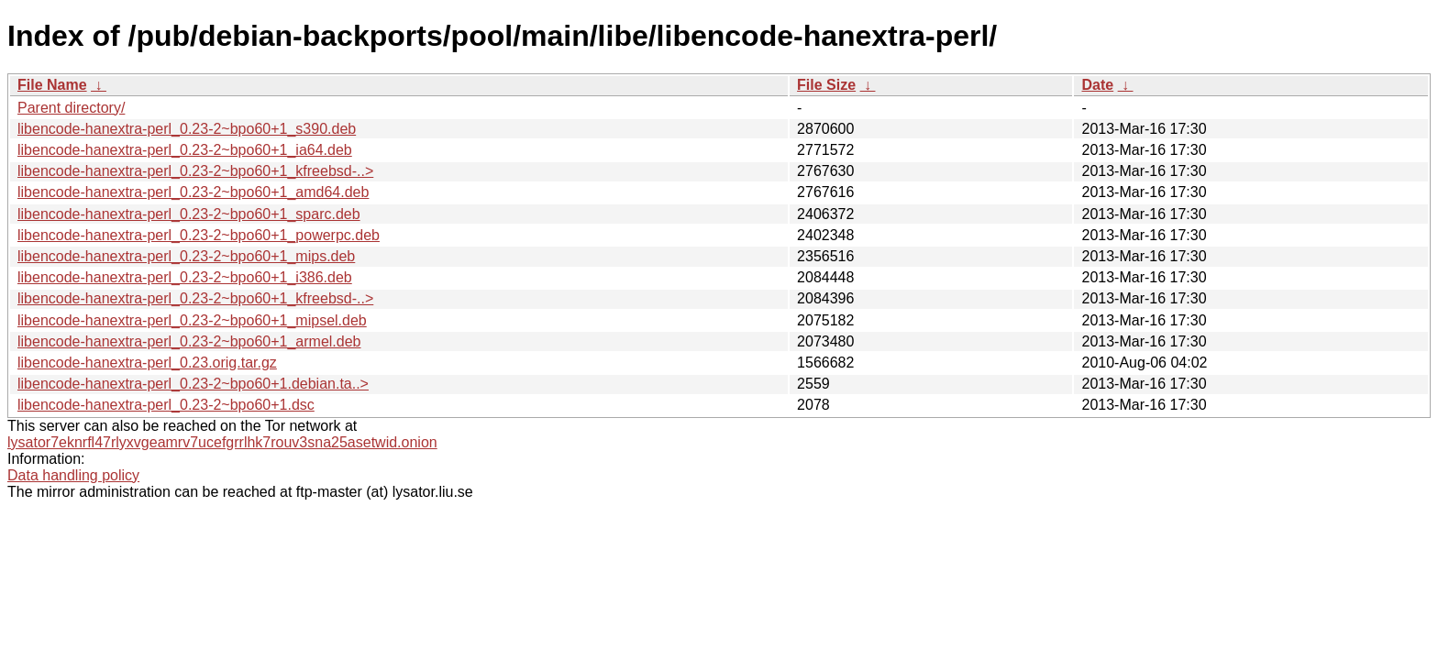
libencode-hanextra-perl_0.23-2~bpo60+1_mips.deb (186, 256)
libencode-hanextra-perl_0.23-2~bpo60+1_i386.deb (184, 277)
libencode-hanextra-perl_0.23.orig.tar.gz (147, 362)
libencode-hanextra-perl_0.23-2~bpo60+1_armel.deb (189, 341)
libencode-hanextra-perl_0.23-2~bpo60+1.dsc (166, 404)
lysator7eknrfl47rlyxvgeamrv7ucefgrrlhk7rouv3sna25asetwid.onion (222, 442)
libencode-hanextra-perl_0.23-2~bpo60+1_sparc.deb (188, 214)
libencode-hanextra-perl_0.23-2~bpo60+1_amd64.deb (193, 192)
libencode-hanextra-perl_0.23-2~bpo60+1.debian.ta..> (193, 383)
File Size (826, 85)
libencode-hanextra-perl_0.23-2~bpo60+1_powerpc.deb (198, 235)
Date (1097, 85)
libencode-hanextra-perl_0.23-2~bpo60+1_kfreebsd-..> (195, 171)
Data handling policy (73, 475)
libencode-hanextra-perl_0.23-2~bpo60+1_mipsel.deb (192, 320)
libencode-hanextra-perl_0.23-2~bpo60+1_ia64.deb (184, 150)
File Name (52, 85)
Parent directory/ (71, 108)
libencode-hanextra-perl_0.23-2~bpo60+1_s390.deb (186, 129)
